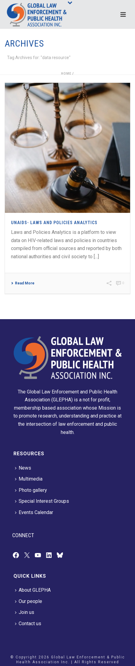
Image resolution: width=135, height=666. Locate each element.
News (23, 468)
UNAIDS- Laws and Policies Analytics (54, 222)
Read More (23, 283)
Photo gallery (31, 490)
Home (66, 73)
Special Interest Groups (42, 501)
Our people (28, 601)
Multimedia (28, 479)
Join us (24, 612)
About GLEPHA (33, 590)
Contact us (28, 623)
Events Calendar (34, 512)
